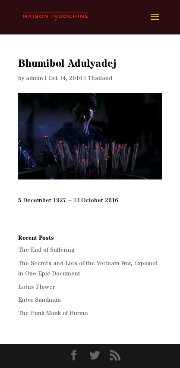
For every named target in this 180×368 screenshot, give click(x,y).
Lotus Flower (36, 287)
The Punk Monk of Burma (53, 313)
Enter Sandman (39, 300)
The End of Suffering (46, 250)
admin (34, 78)
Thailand (100, 78)
